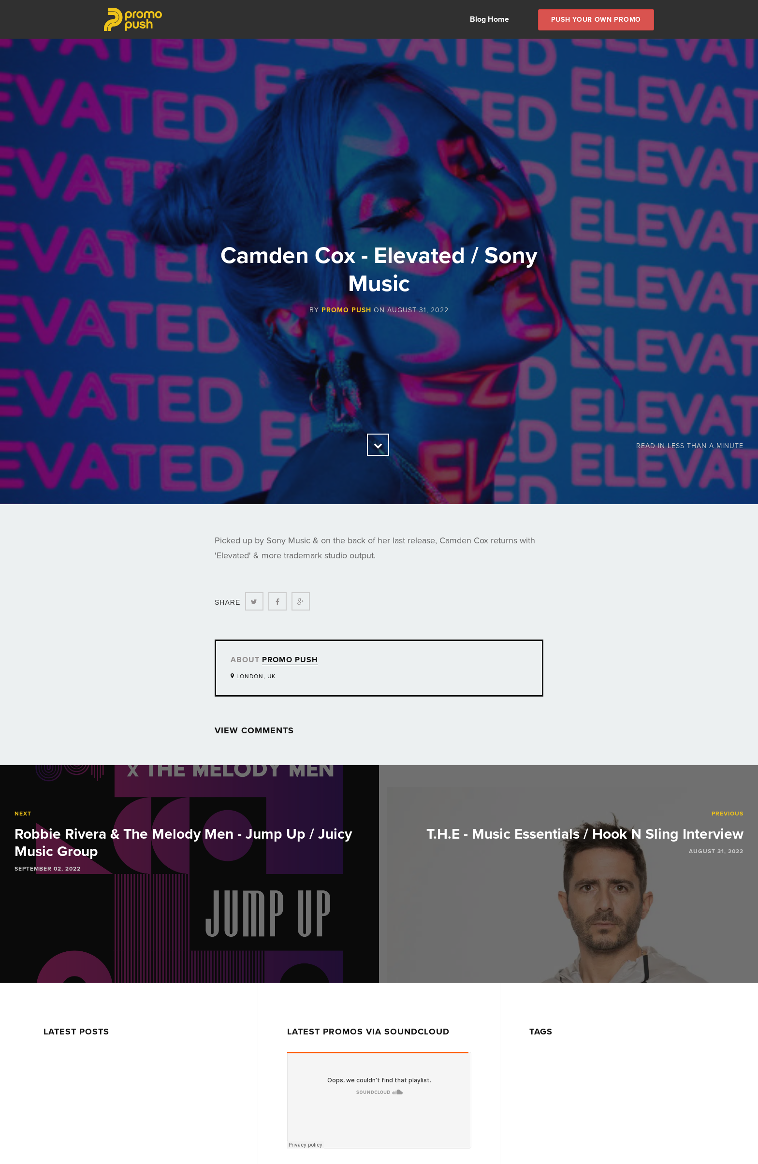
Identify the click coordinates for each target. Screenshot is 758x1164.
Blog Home (489, 19)
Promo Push (346, 310)
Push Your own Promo (596, 19)
